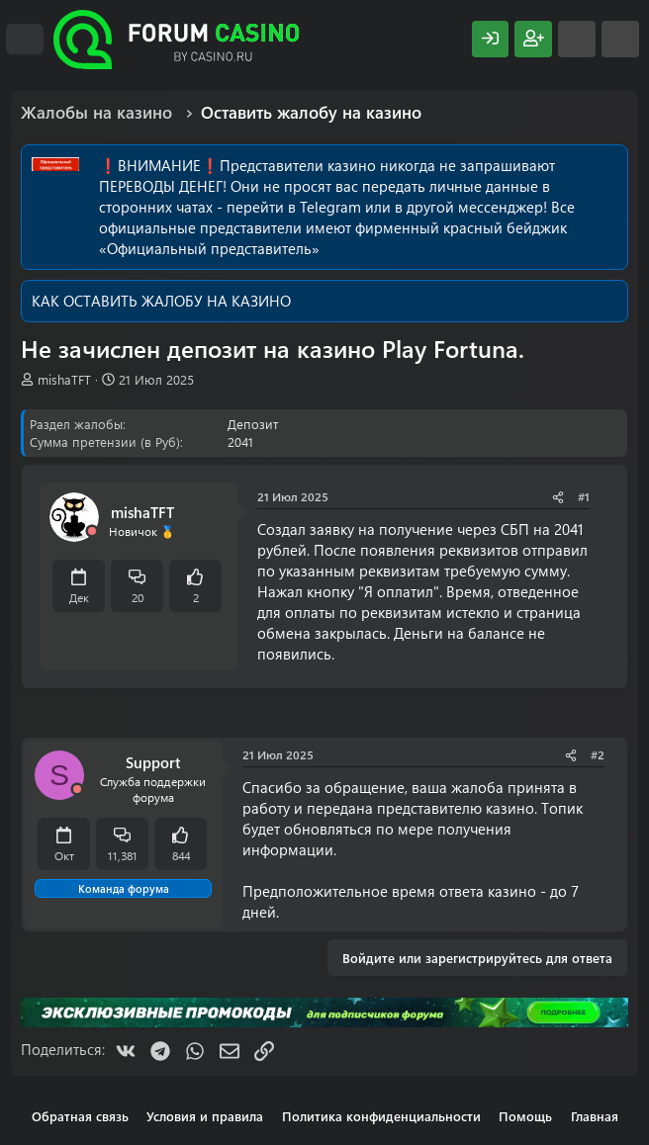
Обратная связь (80, 1115)
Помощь (525, 1115)
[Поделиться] (558, 496)
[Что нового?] (577, 39)
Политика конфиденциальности (381, 1115)
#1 (584, 496)
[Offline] (92, 531)
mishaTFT (64, 379)
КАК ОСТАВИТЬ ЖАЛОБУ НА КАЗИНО (161, 300)
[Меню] (25, 39)
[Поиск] (620, 39)
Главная (594, 1115)
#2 (597, 754)
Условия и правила (204, 1115)
